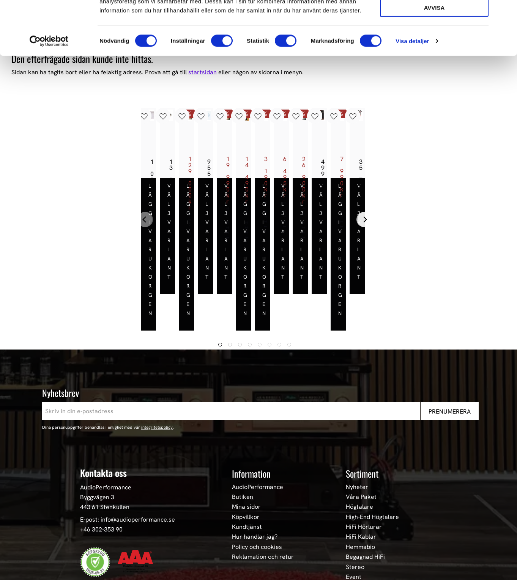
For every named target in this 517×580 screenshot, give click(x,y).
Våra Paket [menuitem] (361, 439)
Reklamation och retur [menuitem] (263, 499)
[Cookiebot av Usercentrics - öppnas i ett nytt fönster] (49, 94)
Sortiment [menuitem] (362, 416)
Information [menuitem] (251, 416)
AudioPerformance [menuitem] (257, 429)
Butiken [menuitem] (242, 439)
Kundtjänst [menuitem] (247, 469)
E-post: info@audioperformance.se (127, 462)
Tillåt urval (434, 40)
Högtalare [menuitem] (359, 449)
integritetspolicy (157, 370)
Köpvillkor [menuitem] (246, 459)
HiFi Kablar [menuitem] (361, 479)
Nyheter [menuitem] (357, 429)
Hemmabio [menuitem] (360, 489)
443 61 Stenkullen (104, 449)
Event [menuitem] (353, 519)
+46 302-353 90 (101, 472)
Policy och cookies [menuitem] (257, 489)
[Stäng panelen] (505, 11)
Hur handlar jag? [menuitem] (254, 479)
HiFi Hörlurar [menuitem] (364, 469)
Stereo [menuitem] (355, 509)
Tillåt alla (434, 18)
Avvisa (434, 61)
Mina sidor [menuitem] (246, 449)
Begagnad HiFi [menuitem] (365, 499)
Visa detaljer (412, 94)
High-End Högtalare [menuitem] (372, 459)
